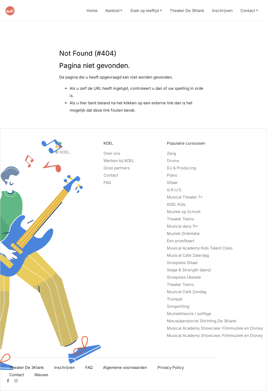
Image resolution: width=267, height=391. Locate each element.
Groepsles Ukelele (184, 277)
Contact (247, 10)
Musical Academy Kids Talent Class (200, 248)
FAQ (107, 182)
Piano (172, 175)
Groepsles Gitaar (182, 262)
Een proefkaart (180, 240)
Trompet (175, 299)
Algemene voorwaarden (125, 367)
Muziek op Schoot (184, 211)
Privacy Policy (170, 367)
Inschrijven (222, 10)
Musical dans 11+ (182, 226)
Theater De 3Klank (187, 10)
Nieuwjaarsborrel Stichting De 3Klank (201, 320)
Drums (173, 160)
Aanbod (112, 10)
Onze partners (117, 167)
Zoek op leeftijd (144, 10)
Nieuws (41, 374)
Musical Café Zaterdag (188, 255)
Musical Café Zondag (186, 291)
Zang (171, 153)
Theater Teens (180, 218)
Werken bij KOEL (119, 160)
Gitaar (172, 182)
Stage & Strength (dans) (189, 269)
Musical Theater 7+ (185, 197)
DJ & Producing (181, 167)
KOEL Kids (176, 204)
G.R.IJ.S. (174, 189)
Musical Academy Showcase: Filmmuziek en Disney (215, 328)
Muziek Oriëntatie (183, 233)
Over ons (112, 153)
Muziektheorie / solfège (189, 313)
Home (92, 10)
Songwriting (178, 306)
